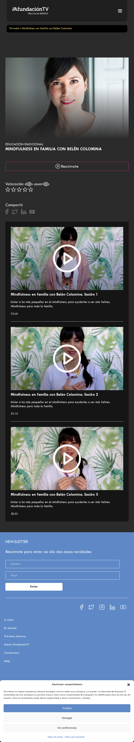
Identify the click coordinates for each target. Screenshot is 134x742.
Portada (14, 28)
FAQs (7, 661)
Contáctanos (11, 653)
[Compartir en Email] (32, 212)
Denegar (67, 717)
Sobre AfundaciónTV (16, 644)
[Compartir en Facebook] (6, 212)
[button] (128, 684)
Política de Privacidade (75, 737)
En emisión (10, 628)
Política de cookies (55, 737)
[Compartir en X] (15, 212)
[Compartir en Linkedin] (23, 212)
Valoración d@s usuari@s (27, 184)
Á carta (8, 620)
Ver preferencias (67, 727)
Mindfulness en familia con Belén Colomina (53, 149)
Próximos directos (15, 636)
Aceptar (67, 708)
